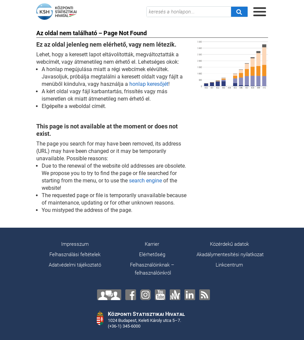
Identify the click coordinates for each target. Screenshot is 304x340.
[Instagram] (145, 294)
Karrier (152, 244)
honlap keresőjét (148, 84)
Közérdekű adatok (229, 244)
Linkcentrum (229, 265)
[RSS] (204, 294)
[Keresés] (239, 12)
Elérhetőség (152, 254)
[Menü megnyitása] (259, 11)
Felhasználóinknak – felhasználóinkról (152, 269)
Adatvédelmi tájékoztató (75, 265)
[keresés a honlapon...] (189, 12)
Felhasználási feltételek (74, 254)
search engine (145, 180)
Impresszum (75, 244)
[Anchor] (175, 294)
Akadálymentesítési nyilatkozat (230, 254)
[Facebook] (130, 294)
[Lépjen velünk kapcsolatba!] (109, 294)
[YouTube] (160, 294)
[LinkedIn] (189, 294)
